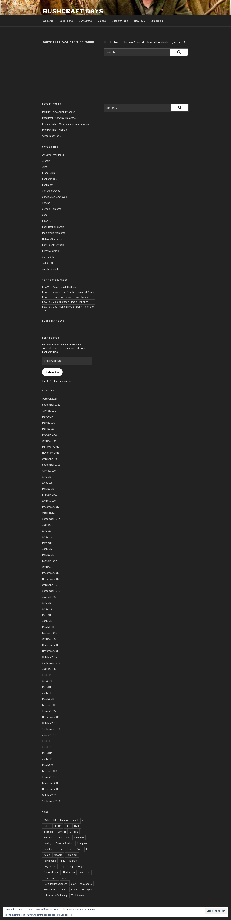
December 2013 (50, 783)
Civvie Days (85, 20)
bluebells (48, 831)
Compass (82, 843)
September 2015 (51, 663)
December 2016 (50, 572)
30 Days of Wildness (53, 154)
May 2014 (47, 753)
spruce (63, 889)
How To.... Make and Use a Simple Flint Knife (65, 302)
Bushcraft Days (73, 11)
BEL (67, 826)
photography (50, 878)
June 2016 (47, 608)
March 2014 (48, 765)
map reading (75, 866)
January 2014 (49, 777)
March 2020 (48, 422)
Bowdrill (61, 831)
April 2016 (47, 620)
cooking (48, 849)
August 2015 (49, 669)
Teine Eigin (48, 262)
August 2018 (49, 470)
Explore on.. (157, 20)
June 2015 (47, 681)
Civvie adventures (51, 209)
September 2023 (51, 404)
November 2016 (50, 579)
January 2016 (49, 638)
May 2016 (47, 615)
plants (65, 878)
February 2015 (49, 705)
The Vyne (87, 889)
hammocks (50, 860)
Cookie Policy (67, 915)
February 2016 (49, 633)
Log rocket (50, 866)
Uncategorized (50, 269)
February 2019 (49, 434)
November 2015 (50, 651)
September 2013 (51, 801)
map (62, 866)
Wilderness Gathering (55, 895)
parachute (84, 872)
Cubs (44, 214)
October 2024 (49, 398)
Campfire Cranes (51, 190)
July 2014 (46, 741)
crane (60, 849)
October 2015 (49, 657)
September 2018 (51, 464)
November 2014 (50, 717)
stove (74, 889)
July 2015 (46, 675)
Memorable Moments (53, 232)
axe (84, 820)
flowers (58, 855)
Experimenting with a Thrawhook (59, 117)
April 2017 (47, 549)
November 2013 (50, 789)
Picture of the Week (53, 244)
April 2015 (47, 693)
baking (47, 826)
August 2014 (49, 735)
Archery (46, 160)
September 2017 (51, 519)
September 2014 (51, 729)
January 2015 (49, 711)
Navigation (69, 872)
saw (73, 883)
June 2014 (47, 747)
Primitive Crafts (50, 250)
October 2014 (49, 723)
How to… (46, 220)
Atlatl (45, 166)
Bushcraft (49, 837)
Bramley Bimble (50, 172)
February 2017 (49, 560)
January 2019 (49, 440)
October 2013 (49, 795)
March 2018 (48, 488)
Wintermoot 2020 (52, 135)
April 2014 (47, 759)
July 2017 (46, 530)
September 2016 (51, 590)
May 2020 (47, 416)
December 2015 (50, 645)
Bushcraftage (120, 20)
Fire (88, 849)
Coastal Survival (64, 843)
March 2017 (48, 554)
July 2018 (46, 476)
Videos (102, 20)
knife (62, 860)
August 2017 (49, 524)
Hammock (72, 855)
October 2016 (49, 585)
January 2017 (49, 567)
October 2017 (49, 512)
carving (48, 843)
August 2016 (49, 597)
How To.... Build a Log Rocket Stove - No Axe (65, 297)
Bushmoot (47, 184)
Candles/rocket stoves (54, 196)
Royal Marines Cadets (55, 883)
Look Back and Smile (53, 227)
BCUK (58, 826)
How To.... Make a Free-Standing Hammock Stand (68, 292)
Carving (46, 202)
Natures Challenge (52, 239)
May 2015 (47, 687)
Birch (77, 826)
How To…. (139, 20)
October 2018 (49, 458)
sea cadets (86, 883)
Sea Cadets (48, 257)
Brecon (74, 831)
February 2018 (49, 494)
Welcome (48, 20)
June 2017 (47, 536)
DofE (79, 849)
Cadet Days (66, 20)
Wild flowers (78, 895)
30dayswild (50, 820)
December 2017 (50, 506)
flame (47, 855)
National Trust (51, 872)
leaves (73, 860)
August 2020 (49, 410)
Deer (69, 849)
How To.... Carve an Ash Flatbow (59, 287)
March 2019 (48, 428)
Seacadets (50, 889)
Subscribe (52, 372)
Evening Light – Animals (54, 129)
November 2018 (50, 452)
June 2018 (47, 482)
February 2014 (49, 771)
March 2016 (48, 627)
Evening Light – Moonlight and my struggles (65, 124)
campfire (79, 837)
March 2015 (48, 699)
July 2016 (46, 603)
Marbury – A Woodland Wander (58, 112)
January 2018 (49, 500)
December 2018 (50, 446)
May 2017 (47, 542)
